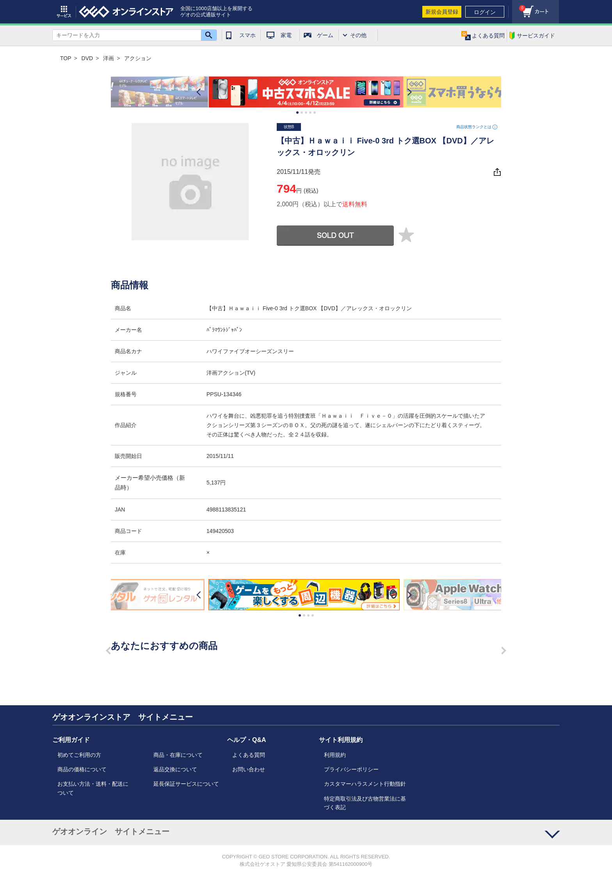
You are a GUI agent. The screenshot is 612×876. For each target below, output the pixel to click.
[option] (306, 92)
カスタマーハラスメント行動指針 (365, 784)
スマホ (247, 35)
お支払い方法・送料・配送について (92, 788)
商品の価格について (82, 769)
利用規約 (335, 755)
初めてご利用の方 (79, 755)
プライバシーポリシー (351, 769)
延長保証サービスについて (186, 784)
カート (518, 6)
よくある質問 (248, 755)
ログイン (485, 12)
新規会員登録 (441, 12)
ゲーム (325, 35)
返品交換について (175, 769)
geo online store (126, 11)
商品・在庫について (178, 755)
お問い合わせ (248, 769)
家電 (286, 35)
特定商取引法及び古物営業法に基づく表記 (365, 803)
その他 (358, 35)
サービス (64, 11)
